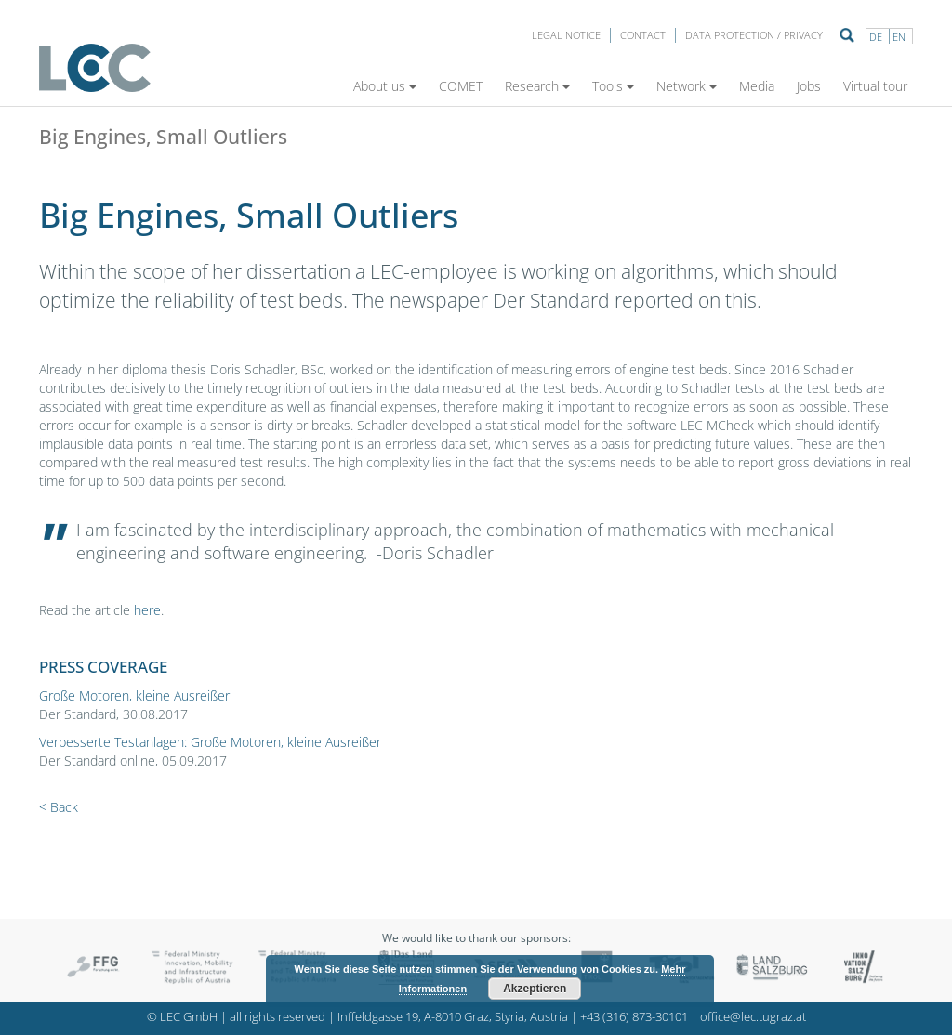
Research (537, 86)
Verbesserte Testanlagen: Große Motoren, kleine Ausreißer (210, 742)
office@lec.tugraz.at (753, 1017)
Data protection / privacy (754, 35)
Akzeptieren (534, 988)
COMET (461, 86)
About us (384, 86)
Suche (847, 35)
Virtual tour (875, 86)
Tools (613, 86)
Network (686, 86)
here (147, 610)
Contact (643, 35)
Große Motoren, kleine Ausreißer (134, 695)
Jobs (809, 86)
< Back (58, 807)
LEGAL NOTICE (566, 35)
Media (756, 86)
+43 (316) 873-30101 (634, 1017)
